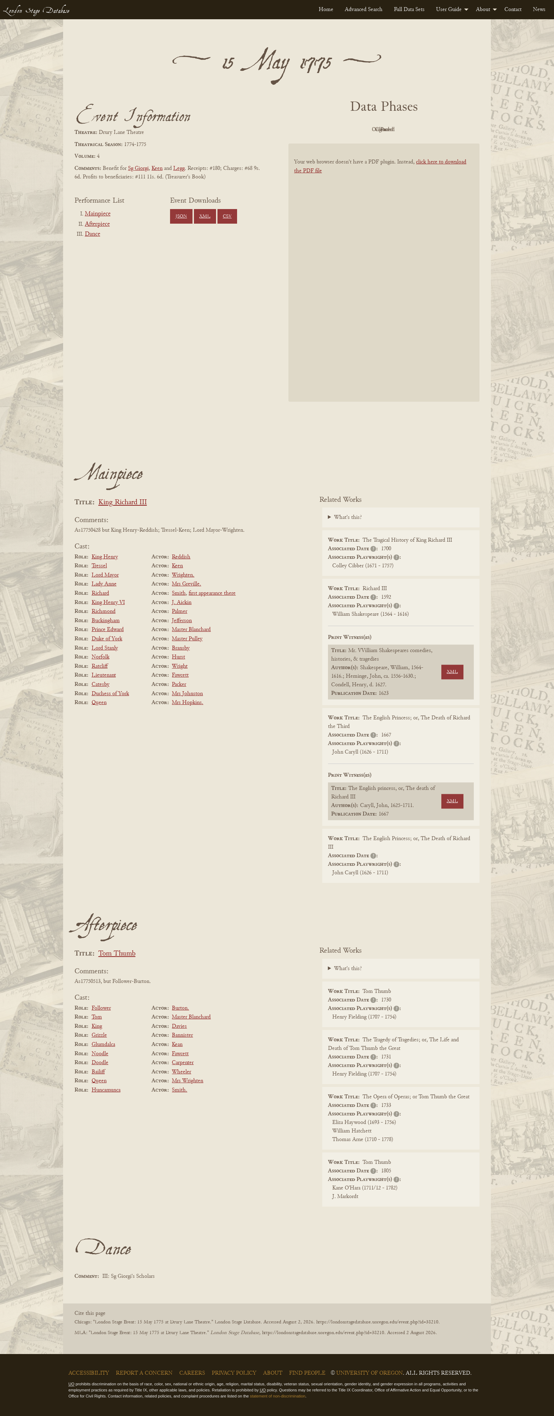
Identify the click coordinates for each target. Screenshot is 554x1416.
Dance (92, 234)
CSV (227, 216)
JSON (181, 216)
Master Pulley (187, 639)
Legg (179, 168)
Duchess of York (110, 694)
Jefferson (182, 621)
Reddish (181, 557)
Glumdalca (103, 1044)
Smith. (179, 1090)
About (483, 9)
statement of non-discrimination (277, 1396)
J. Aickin (181, 602)
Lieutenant (104, 675)
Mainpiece (98, 214)
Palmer (179, 611)
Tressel (99, 566)
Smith (179, 593)
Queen (99, 703)
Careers (192, 1373)
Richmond (104, 611)
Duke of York (107, 639)
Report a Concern (144, 1373)
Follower (101, 1008)
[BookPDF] (383, 282)
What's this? (348, 517)
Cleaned (402, 129)
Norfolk (100, 657)
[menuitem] (326, 9)
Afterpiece (97, 224)
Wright (180, 666)
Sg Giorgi (138, 168)
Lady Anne (104, 584)
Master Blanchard (191, 629)
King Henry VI (108, 602)
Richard (100, 593)
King (97, 1026)
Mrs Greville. (186, 584)
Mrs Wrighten (187, 1081)
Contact (513, 9)
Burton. (180, 1008)
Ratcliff (100, 666)
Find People (307, 1373)
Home (326, 9)
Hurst (178, 657)
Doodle (100, 1063)
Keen (157, 168)
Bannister (182, 1035)
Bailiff (98, 1072)
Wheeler (181, 1072)
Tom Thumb (116, 954)
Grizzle (99, 1035)
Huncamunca (106, 1090)
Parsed (441, 129)
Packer (179, 684)
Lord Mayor (105, 575)
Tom (97, 1017)
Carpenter (183, 1063)
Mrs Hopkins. (187, 703)
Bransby (181, 648)
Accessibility (88, 1373)
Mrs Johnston (187, 694)
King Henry (105, 557)
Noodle (100, 1054)
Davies (179, 1026)
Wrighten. (183, 575)
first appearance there (212, 593)
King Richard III (122, 502)
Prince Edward (108, 629)
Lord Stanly (105, 648)
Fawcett (180, 675)
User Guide (449, 9)
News (539, 9)
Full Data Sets (409, 9)
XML (204, 216)
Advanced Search (364, 9)
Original (362, 129)
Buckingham (106, 621)
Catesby (100, 684)
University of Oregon (369, 1373)
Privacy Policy (234, 1373)
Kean (177, 1044)
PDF (323, 129)
